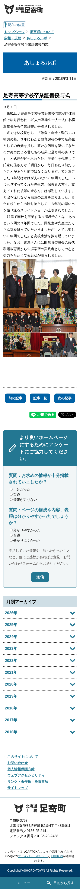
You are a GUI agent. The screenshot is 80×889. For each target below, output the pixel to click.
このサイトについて (22, 756)
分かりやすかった (25, 530)
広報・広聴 (12, 38)
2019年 (11, 696)
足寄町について (42, 32)
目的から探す (60, 883)
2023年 (11, 648)
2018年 (11, 708)
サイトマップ (17, 788)
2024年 (11, 637)
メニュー (20, 883)
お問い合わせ (17, 763)
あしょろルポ (36, 38)
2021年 (11, 672)
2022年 (11, 660)
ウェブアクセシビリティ (26, 775)
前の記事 (15, 398)
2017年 (11, 720)
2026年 (11, 613)
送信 (40, 577)
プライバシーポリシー (33, 856)
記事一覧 (40, 398)
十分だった (20, 489)
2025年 (11, 625)
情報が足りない (23, 499)
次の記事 (64, 398)
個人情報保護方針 (21, 769)
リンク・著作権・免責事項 (27, 781)
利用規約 (57, 856)
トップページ (14, 32)
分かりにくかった (25, 540)
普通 (15, 494)
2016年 (11, 732)
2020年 (11, 684)
